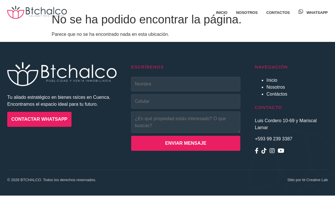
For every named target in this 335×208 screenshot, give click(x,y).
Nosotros (246, 12)
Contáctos (276, 94)
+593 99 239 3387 (273, 138)
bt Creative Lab (315, 180)
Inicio (222, 12)
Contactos (278, 12)
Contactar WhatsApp (39, 119)
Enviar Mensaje (185, 143)
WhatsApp (313, 12)
